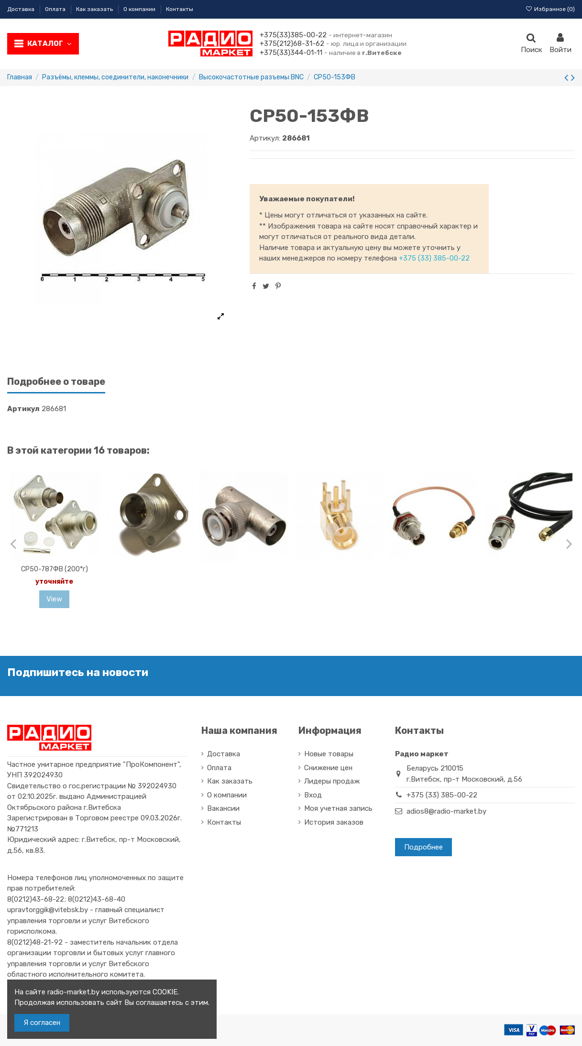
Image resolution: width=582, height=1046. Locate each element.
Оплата (56, 9)
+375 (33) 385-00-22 (434, 258)
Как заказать (95, 9)
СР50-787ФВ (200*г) (54, 569)
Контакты (179, 9)
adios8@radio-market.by (446, 811)
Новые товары (328, 754)
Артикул (23, 408)
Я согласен (41, 1022)
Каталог (49, 43)
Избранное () (550, 9)
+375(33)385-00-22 (293, 35)
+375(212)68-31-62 (292, 43)
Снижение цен (328, 767)
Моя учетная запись (338, 808)
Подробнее (423, 847)
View (54, 599)
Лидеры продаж (332, 781)
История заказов (333, 822)
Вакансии (223, 808)
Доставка (21, 9)
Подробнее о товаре (56, 381)
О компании (140, 9)
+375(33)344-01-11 (291, 52)
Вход (313, 795)
